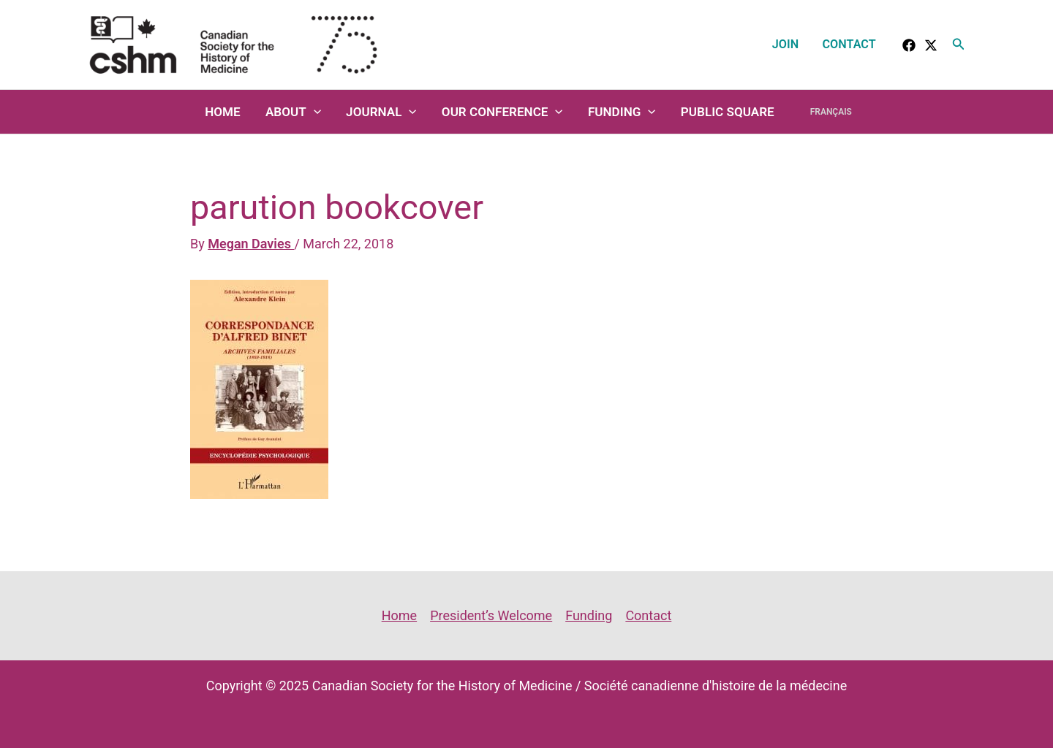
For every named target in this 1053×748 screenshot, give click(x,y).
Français (831, 112)
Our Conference (502, 112)
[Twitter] (930, 45)
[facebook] (909, 45)
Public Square (727, 111)
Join (785, 44)
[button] (958, 44)
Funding (622, 112)
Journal (381, 112)
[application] (313, 112)
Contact (849, 44)
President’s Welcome (491, 615)
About (293, 112)
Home (223, 111)
